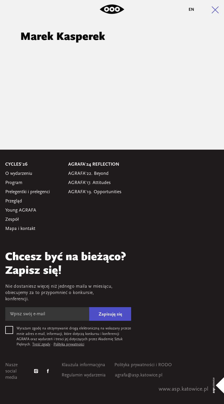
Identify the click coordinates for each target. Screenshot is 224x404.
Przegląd (13, 201)
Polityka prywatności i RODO (143, 365)
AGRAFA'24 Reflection (93, 164)
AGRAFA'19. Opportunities (94, 192)
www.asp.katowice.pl (183, 389)
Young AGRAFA (20, 210)
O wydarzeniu (18, 173)
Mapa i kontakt (20, 228)
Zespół (12, 219)
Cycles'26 (16, 164)
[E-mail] (47, 314)
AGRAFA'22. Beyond (88, 173)
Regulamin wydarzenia (84, 375)
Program (13, 182)
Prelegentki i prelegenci (27, 192)
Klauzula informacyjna (83, 365)
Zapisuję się (110, 314)
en (191, 10)
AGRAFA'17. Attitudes (89, 182)
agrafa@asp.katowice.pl (138, 375)
